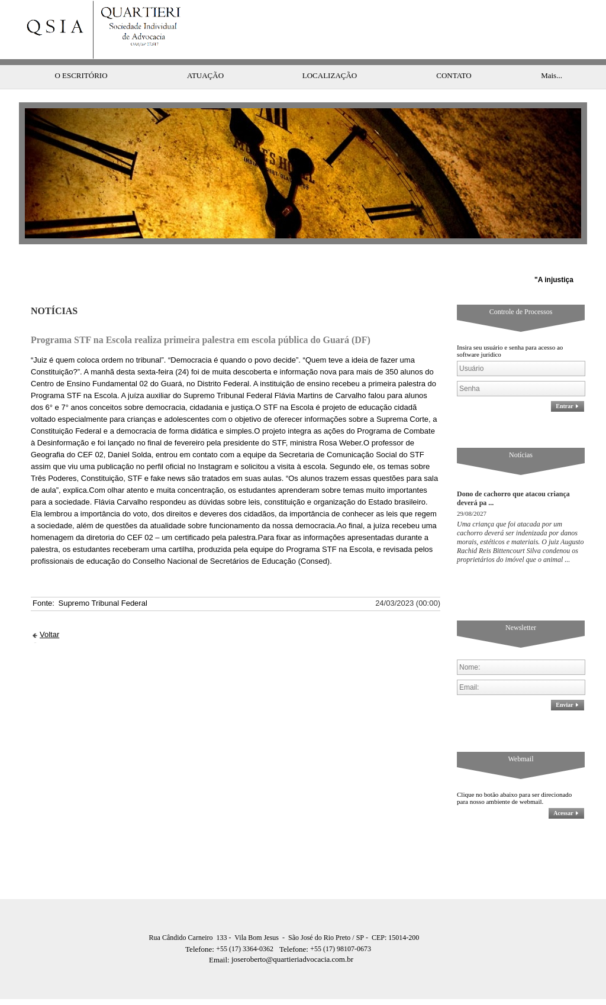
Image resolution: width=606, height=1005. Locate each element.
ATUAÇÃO (205, 51)
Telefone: (200, 925)
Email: (220, 936)
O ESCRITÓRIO (80, 51)
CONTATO (453, 51)
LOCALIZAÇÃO (329, 51)
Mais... (551, 51)
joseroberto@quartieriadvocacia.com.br (281, 935)
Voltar (49, 610)
